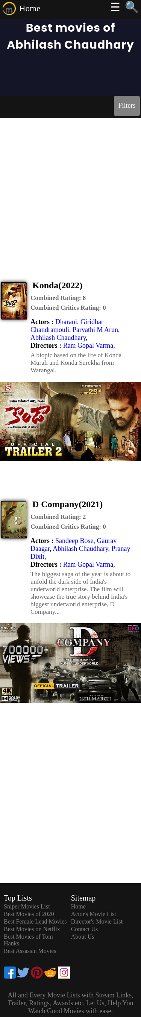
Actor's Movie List (93, 914)
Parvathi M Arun (95, 329)
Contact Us (84, 929)
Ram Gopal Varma (88, 345)
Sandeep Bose (74, 540)
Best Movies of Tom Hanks (28, 940)
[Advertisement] (70, 192)
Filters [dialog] (126, 105)
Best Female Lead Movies (35, 921)
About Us (82, 936)
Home (29, 8)
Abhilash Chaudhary (58, 337)
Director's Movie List (97, 921)
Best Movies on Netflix (32, 929)
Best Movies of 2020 (29, 914)
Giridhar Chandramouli (66, 325)
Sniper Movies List (27, 906)
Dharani (66, 322)
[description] (58, 298)
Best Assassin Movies (30, 951)
